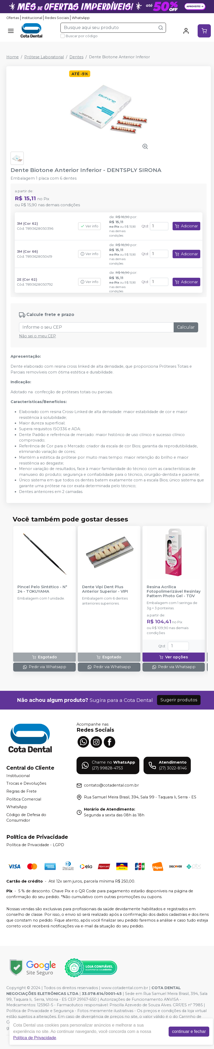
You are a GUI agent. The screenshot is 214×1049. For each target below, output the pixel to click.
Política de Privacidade (34, 1038)
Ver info (89, 226)
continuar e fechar (189, 1031)
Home (12, 57)
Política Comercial (23, 799)
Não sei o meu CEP (37, 336)
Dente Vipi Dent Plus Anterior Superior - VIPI (105, 589)
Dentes (76, 57)
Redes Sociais (57, 18)
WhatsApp (81, 18)
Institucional (32, 18)
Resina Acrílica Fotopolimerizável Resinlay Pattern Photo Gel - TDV (174, 591)
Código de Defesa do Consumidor (26, 817)
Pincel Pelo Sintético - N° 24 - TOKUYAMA (42, 589)
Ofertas (12, 18)
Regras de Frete (21, 791)
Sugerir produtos (178, 699)
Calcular (186, 327)
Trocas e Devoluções (26, 783)
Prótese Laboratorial (44, 57)
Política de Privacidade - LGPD (35, 844)
